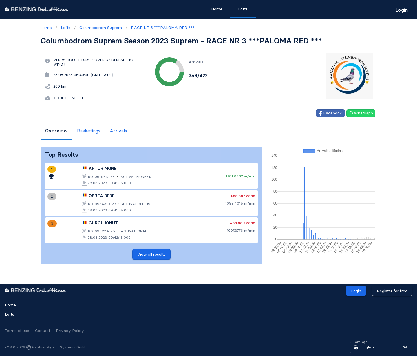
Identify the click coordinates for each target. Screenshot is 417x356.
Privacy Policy (70, 330)
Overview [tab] (56, 131)
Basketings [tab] (88, 131)
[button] (381, 347)
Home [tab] (216, 9)
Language (360, 342)
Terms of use (17, 330)
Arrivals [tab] (118, 131)
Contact (42, 330)
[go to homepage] (36, 9)
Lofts (9, 314)
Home (10, 305)
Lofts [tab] (243, 9)
